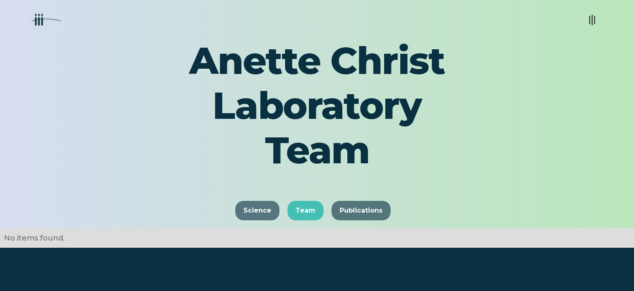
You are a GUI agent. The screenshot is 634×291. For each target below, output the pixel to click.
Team (305, 210)
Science (257, 210)
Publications (361, 210)
